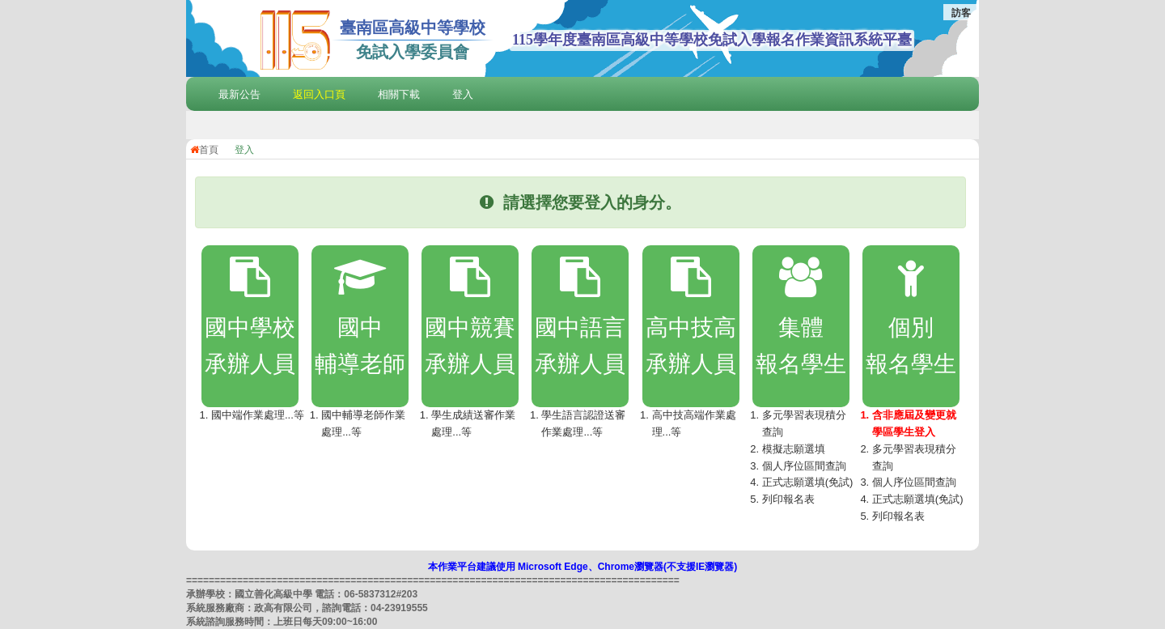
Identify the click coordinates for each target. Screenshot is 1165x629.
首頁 (204, 149)
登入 (462, 94)
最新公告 (239, 94)
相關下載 (399, 94)
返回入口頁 (319, 94)
